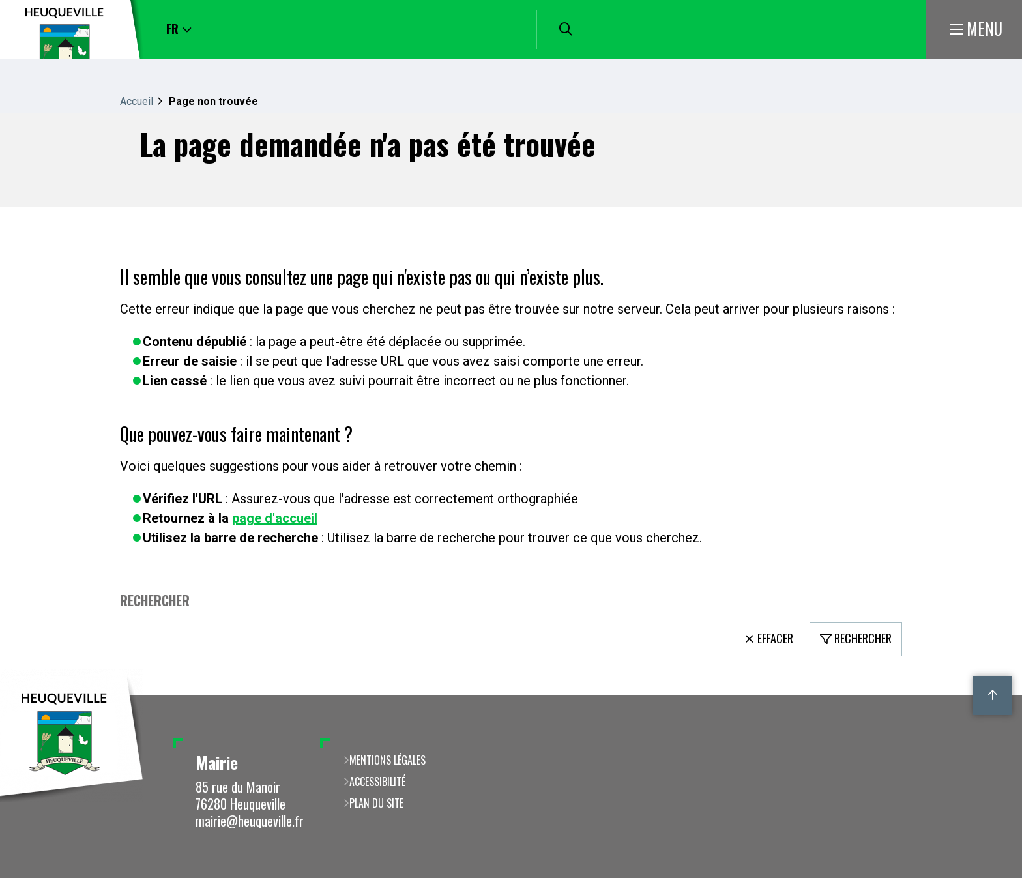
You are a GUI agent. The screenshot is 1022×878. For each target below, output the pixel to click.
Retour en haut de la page (992, 695)
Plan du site (376, 803)
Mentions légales (387, 760)
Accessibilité (377, 781)
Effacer (775, 638)
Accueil (136, 101)
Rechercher (155, 600)
